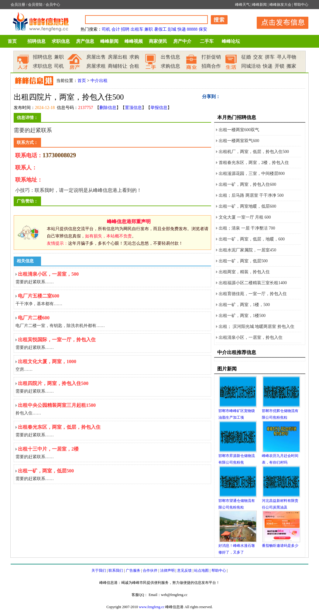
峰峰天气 (242, 4)
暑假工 (160, 29)
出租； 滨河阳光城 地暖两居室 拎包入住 (256, 326)
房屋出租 (117, 57)
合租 (134, 66)
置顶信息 (133, 107)
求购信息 (170, 66)
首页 (12, 41)
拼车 (270, 57)
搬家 (291, 66)
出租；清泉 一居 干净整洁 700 (247, 228)
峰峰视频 (134, 41)
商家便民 (158, 41)
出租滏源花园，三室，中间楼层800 (252, 173)
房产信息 (85, 41)
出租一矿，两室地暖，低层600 (247, 206)
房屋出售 (96, 57)
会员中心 (53, 4)
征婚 (246, 57)
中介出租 (99, 80)
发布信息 (279, 22)
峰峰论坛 (231, 41)
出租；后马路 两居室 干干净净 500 (251, 195)
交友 (258, 57)
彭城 (172, 29)
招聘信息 (36, 41)
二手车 (207, 41)
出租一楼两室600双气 (239, 130)
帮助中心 (301, 4)
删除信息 (107, 107)
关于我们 (98, 570)
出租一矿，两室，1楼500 (242, 315)
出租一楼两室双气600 (239, 140)
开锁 (279, 66)
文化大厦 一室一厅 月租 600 (245, 217)
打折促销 (211, 57)
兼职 (148, 29)
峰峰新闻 (259, 4)
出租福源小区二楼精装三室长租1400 (253, 283)
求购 (134, 57)
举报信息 (158, 107)
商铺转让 (117, 66)
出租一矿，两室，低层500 (243, 261)
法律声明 (167, 570)
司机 (106, 29)
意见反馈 (184, 570)
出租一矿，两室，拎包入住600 (247, 184)
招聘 (125, 29)
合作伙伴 (150, 570)
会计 (115, 29)
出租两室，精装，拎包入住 (244, 272)
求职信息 (61, 41)
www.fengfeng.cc (152, 607)
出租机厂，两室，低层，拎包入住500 (254, 151)
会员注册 (18, 4)
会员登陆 (35, 4)
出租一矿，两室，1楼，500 (244, 304)
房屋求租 (96, 66)
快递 (181, 29)
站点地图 (201, 570)
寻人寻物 (286, 57)
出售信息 (170, 57)
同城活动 (251, 66)
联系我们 (115, 570)
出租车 (137, 29)
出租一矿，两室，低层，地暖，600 (252, 239)
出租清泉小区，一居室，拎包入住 (251, 337)
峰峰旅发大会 (280, 4)
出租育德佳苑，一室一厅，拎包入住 (253, 293)
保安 (203, 29)
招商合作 (211, 66)
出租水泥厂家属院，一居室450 (247, 250)
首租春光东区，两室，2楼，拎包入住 (254, 162)
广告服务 (133, 570)
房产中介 (182, 41)
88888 (192, 29)
